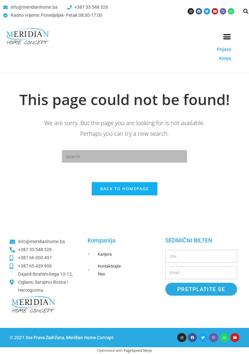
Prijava (224, 49)
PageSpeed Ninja (138, 351)
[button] (227, 37)
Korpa (225, 58)
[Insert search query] (124, 156)
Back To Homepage (124, 189)
